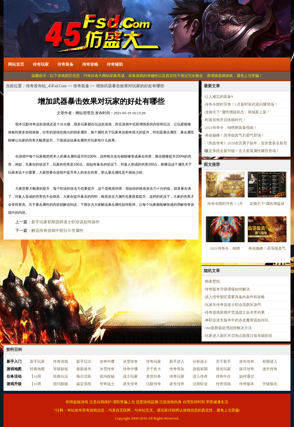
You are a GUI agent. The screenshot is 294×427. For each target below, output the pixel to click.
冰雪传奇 (130, 361)
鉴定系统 (83, 384)
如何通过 (246, 376)
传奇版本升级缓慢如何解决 (227, 289)
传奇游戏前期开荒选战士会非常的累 (235, 312)
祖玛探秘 (107, 376)
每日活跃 (83, 376)
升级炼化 (269, 384)
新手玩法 (83, 361)
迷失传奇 (246, 361)
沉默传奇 (153, 384)
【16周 (35, 376)
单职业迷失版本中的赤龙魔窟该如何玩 (236, 320)
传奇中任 (223, 376)
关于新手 (223, 361)
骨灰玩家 (223, 369)
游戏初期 (200, 369)
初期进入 (269, 361)
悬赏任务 (153, 376)
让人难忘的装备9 (219, 96)
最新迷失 (83, 369)
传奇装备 (65, 64)
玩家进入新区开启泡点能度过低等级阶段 (238, 335)
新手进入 (176, 361)
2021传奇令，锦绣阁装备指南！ (231, 127)
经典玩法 (60, 376)
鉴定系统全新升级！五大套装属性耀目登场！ (242, 151)
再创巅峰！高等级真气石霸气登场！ (235, 135)
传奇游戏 (60, 361)
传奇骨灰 (176, 369)
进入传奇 (200, 376)
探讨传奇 (246, 369)
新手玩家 (37, 361)
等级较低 (60, 369)
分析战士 (200, 361)
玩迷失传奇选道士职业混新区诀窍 (233, 304)
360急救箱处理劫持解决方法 (228, 328)
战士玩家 (130, 376)
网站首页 (16, 64)
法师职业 (200, 384)
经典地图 (37, 369)
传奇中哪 (107, 361)
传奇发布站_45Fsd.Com (46, 86)
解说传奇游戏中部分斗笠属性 (57, 230)
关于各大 (153, 369)
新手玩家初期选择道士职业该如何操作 (65, 222)
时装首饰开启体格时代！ (225, 120)
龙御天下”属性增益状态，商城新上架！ (237, 112)
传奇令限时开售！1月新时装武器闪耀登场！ (241, 104)
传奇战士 (107, 384)
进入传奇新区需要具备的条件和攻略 (235, 297)
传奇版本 (246, 384)
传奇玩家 (41, 64)
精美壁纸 (212, 281)
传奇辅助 (115, 64)
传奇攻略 (90, 64)
